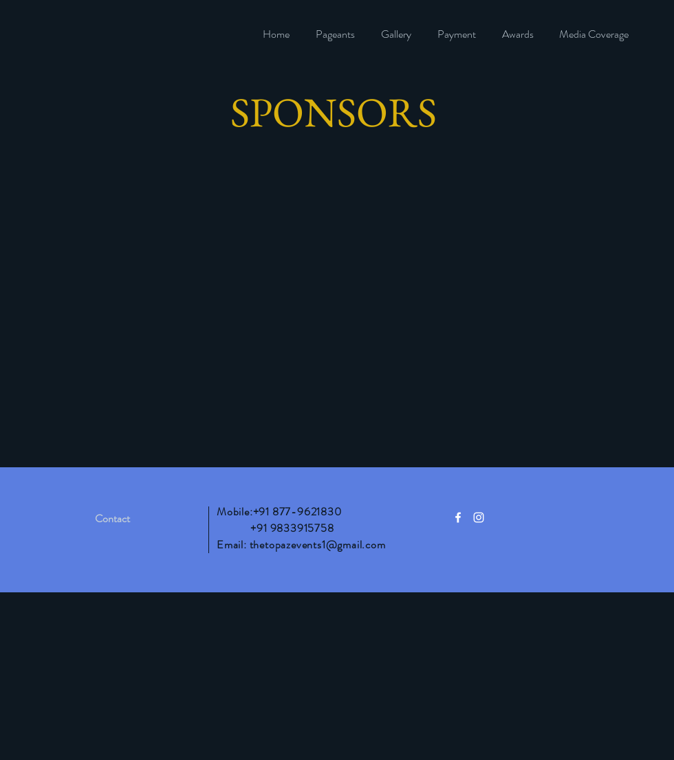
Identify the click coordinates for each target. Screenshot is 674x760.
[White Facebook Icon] (458, 517)
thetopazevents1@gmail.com (318, 544)
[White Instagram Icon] (479, 517)
